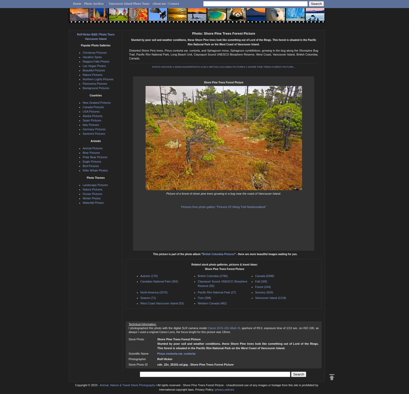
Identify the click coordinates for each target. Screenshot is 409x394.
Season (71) (148, 297)
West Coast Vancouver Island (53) (162, 303)
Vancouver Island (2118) (270, 297)
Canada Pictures (93, 107)
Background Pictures (96, 88)
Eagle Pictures (92, 161)
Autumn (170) (149, 276)
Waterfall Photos (93, 202)
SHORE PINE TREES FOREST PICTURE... (272, 67)
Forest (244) (263, 286)
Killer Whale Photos (95, 170)
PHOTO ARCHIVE (162, 67)
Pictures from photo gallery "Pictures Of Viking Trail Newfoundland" (223, 206)
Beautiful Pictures (94, 70)
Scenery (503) (264, 292)
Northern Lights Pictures (98, 79)
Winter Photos (92, 198)
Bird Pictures (91, 166)
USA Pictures (91, 111)
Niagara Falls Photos (96, 61)
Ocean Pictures (92, 193)
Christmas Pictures (95, 52)
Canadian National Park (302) (159, 281)
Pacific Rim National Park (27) (217, 292)
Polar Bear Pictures (95, 157)
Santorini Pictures (94, 133)
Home (77, 3)
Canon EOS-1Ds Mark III (224, 328)
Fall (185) (261, 281)
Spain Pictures (92, 120)
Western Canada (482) (212, 303)
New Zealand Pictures (97, 102)
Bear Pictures (91, 152)
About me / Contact (165, 3)
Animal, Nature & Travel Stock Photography (127, 385)
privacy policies (224, 389)
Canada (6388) (264, 276)
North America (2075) (154, 292)
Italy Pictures (91, 124)
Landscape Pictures (95, 185)
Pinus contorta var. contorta (176, 353)
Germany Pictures (94, 129)
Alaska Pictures (93, 116)
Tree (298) (204, 297)
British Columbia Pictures (218, 254)
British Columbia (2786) (213, 276)
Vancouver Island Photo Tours (129, 3)
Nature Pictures (93, 74)
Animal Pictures (93, 148)
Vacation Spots (92, 57)
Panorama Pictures (95, 83)
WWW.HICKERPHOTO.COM (190, 67)
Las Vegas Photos (94, 65)
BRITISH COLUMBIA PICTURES (227, 67)
